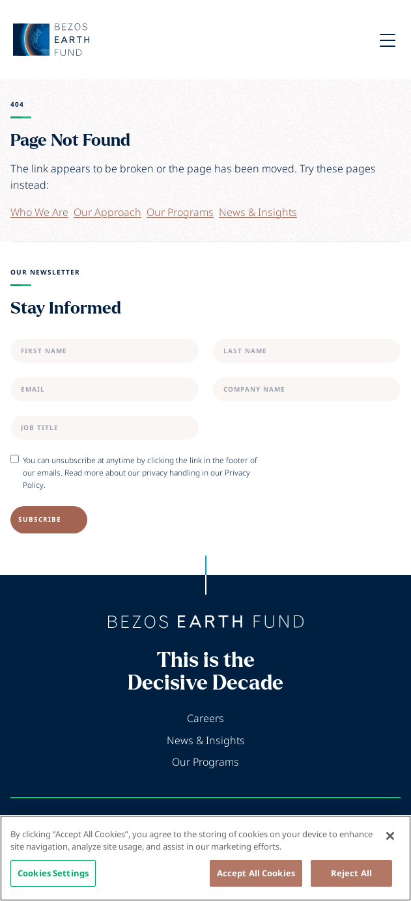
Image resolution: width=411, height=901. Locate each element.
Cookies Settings (53, 877)
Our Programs (180, 212)
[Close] (390, 840)
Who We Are (39, 212)
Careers (205, 718)
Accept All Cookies (256, 877)
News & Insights (258, 212)
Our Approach (107, 212)
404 (17, 104)
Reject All (351, 877)
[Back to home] (206, 621)
